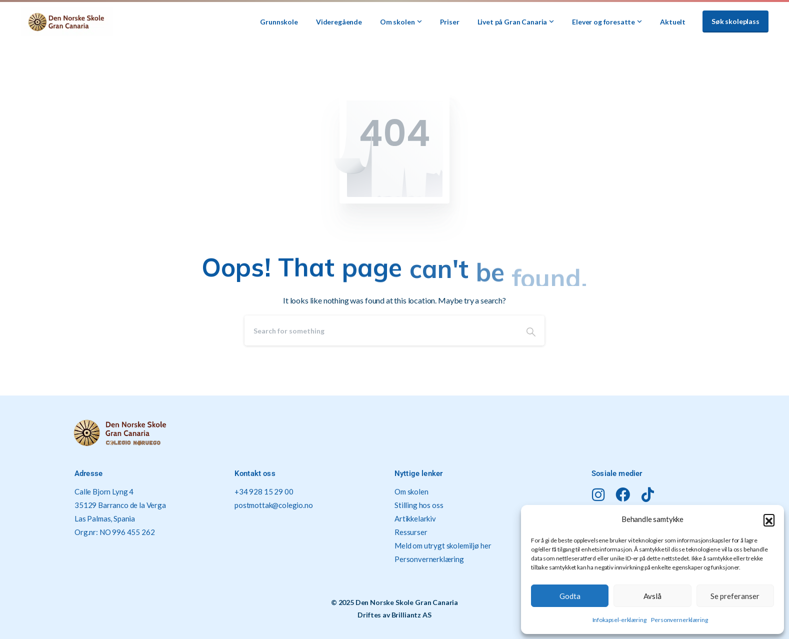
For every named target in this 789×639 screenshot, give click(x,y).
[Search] (381, 331)
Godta (570, 596)
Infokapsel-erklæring (619, 620)
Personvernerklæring (679, 620)
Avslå (653, 596)
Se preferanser (735, 596)
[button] (769, 519)
